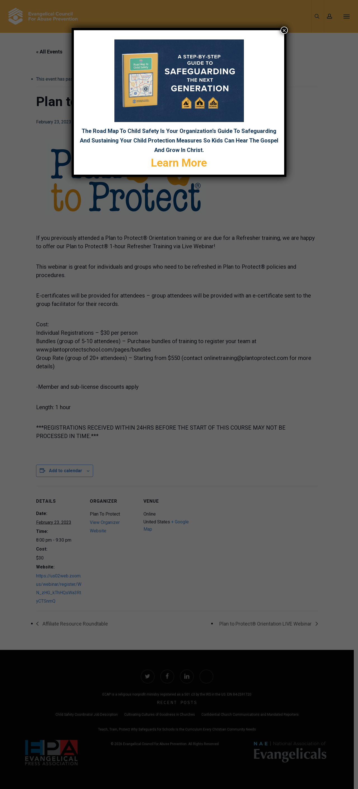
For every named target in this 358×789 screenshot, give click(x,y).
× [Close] (284, 30)
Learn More (179, 162)
